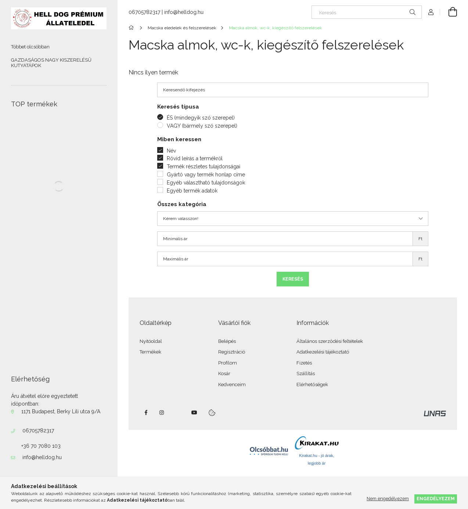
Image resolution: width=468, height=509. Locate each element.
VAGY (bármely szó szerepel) (202, 126)
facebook (146, 412)
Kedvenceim (232, 384)
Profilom (227, 363)
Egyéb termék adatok (192, 191)
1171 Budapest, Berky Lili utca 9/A (60, 411)
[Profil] (431, 12)
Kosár (224, 373)
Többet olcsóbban (30, 47)
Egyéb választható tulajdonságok (206, 183)
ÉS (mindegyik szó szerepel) (201, 118)
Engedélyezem (436, 498)
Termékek (150, 352)
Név (171, 151)
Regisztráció (231, 352)
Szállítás (305, 373)
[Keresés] (367, 12)
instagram (162, 412)
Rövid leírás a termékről (195, 158)
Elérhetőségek (312, 384)
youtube (194, 412)
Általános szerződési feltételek (329, 341)
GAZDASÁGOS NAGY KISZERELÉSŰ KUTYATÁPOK (51, 63)
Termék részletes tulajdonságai (203, 166)
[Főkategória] (132, 27)
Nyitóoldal (151, 341)
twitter (178, 412)
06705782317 (38, 430)
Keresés (292, 279)
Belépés (227, 341)
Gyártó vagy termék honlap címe (206, 174)
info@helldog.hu (42, 457)
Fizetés (304, 363)
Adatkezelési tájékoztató (322, 352)
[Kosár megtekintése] (448, 12)
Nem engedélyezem (388, 498)
